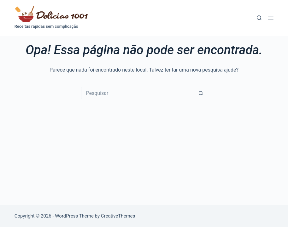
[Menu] (270, 18)
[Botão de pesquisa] (201, 93)
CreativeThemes (118, 216)
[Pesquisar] (259, 17)
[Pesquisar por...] (138, 93)
